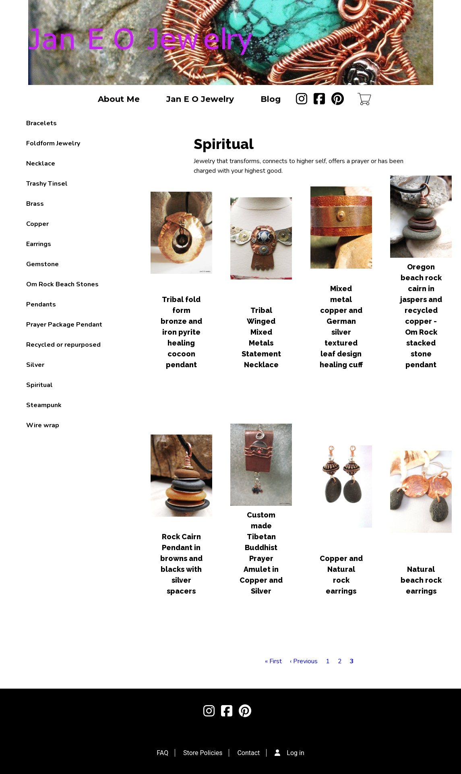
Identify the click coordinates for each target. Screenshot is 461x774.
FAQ (162, 753)
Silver (35, 364)
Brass (35, 203)
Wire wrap (42, 425)
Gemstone (42, 264)
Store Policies (202, 753)
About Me (119, 99)
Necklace (40, 163)
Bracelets (41, 123)
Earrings (38, 244)
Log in (295, 753)
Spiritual (39, 385)
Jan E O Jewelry (200, 99)
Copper (37, 223)
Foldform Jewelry (53, 143)
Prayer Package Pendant (64, 324)
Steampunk (44, 405)
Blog (270, 99)
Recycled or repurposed (63, 344)
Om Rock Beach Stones (62, 284)
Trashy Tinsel (47, 183)
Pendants (41, 304)
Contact (248, 753)
